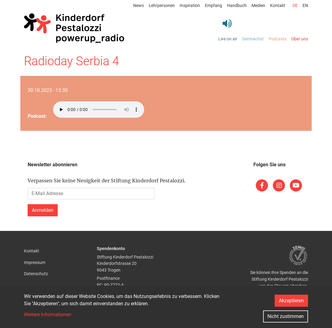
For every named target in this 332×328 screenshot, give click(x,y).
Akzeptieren (291, 300)
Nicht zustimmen (285, 316)
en (305, 5)
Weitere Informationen (47, 314)
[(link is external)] (261, 185)
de (295, 5)
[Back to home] (74, 28)
